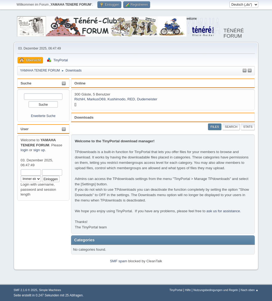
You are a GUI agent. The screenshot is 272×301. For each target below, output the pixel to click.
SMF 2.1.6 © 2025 (25, 290)
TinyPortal (175, 290)
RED (131, 99)
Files (214, 126)
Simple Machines (50, 290)
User (25, 129)
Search (231, 126)
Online (80, 83)
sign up (39, 150)
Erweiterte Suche (43, 116)
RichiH (80, 99)
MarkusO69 (96, 99)
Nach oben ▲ (250, 290)
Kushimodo (117, 99)
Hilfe (188, 290)
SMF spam (118, 261)
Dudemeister (147, 99)
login (24, 150)
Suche (26, 83)
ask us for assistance (223, 211)
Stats (247, 126)
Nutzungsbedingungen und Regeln (215, 290)
